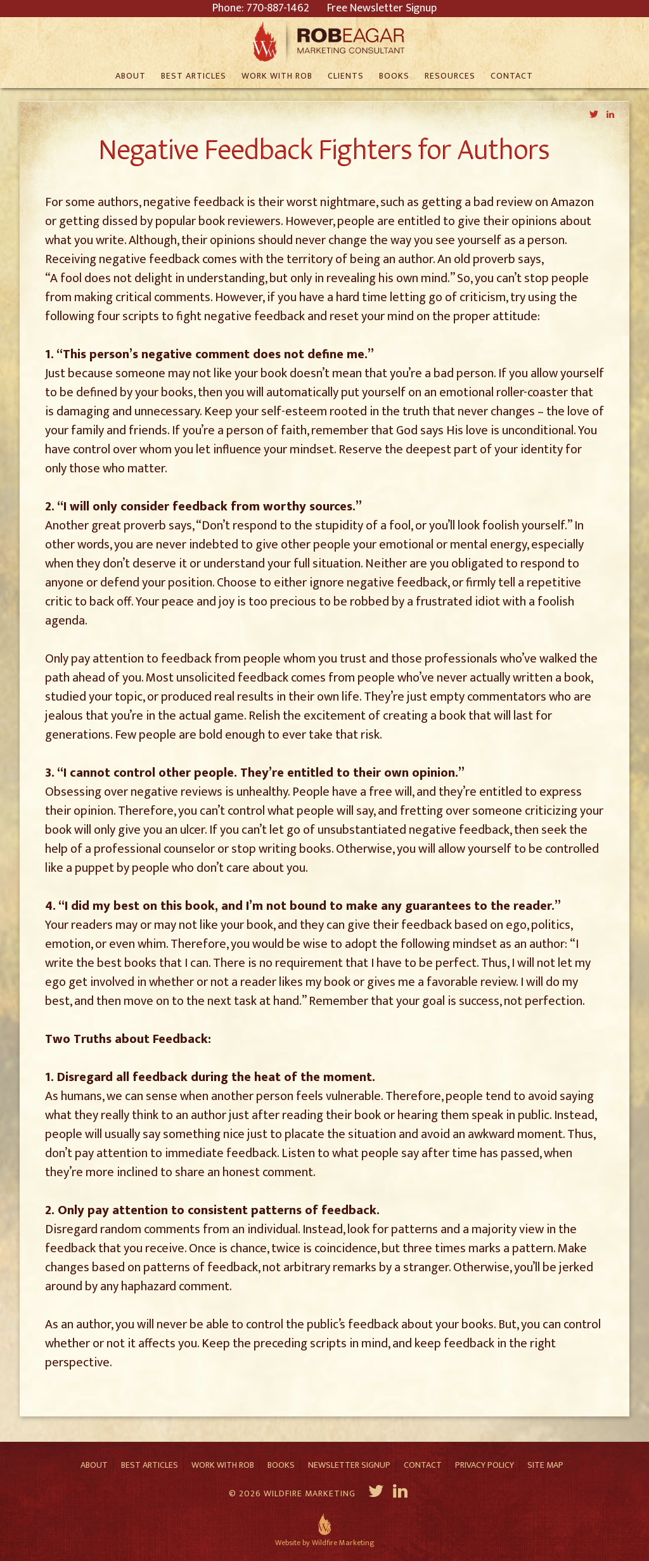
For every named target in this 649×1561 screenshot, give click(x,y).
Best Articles (149, 1465)
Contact (423, 1465)
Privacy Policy (484, 1465)
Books (281, 1465)
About (94, 1465)
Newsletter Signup (349, 1465)
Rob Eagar (324, 41)
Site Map (545, 1465)
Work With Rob (222, 1465)
